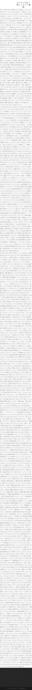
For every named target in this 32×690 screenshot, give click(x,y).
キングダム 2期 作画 (7, 673)
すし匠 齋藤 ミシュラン (17, 682)
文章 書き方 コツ (15, 675)
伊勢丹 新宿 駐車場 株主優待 (9, 679)
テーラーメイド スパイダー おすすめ (18, 677)
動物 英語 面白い (18, 673)
